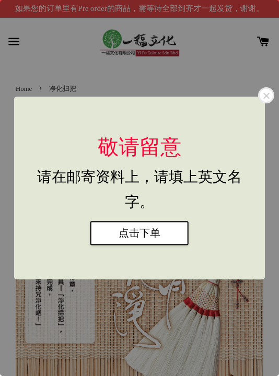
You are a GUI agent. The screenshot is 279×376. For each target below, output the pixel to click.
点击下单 (139, 233)
